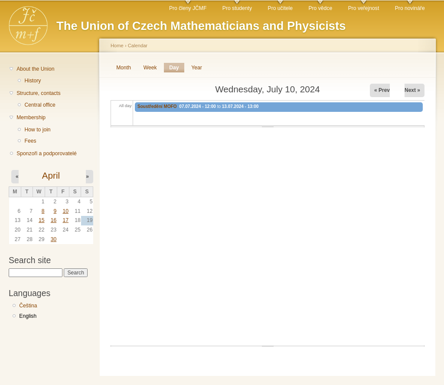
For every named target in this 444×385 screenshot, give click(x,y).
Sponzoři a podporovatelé (46, 153)
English (27, 316)
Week (150, 68)
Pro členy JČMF (187, 8)
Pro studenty (237, 8)
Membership (31, 117)
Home (117, 45)
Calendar (137, 45)
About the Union (35, 69)
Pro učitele (280, 8)
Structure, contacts (38, 93)
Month (123, 68)
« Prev (382, 90)
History (32, 81)
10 (65, 211)
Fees (30, 141)
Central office (39, 105)
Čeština (28, 306)
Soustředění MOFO (157, 106)
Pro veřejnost (363, 8)
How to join (37, 130)
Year (196, 68)
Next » (412, 90)
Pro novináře (410, 8)
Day (176, 68)
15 (42, 220)
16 (54, 220)
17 (65, 220)
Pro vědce (320, 8)
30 (54, 239)
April (51, 175)
